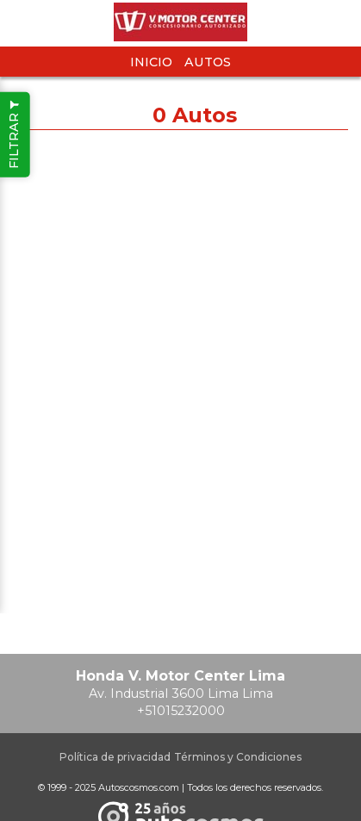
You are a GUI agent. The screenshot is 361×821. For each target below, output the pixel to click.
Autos (207, 62)
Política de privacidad (115, 756)
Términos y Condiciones (238, 756)
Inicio (151, 62)
